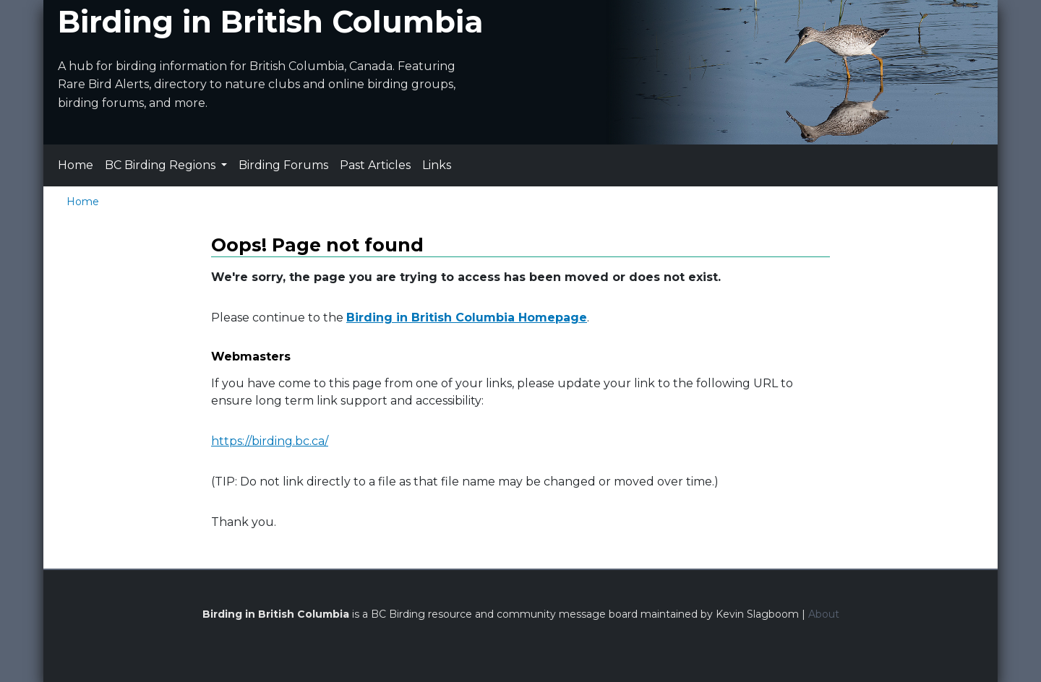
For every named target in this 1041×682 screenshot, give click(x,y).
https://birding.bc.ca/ (269, 441)
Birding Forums (283, 165)
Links (436, 165)
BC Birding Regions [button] (161, 165)
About (823, 614)
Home (75, 165)
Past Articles (375, 165)
